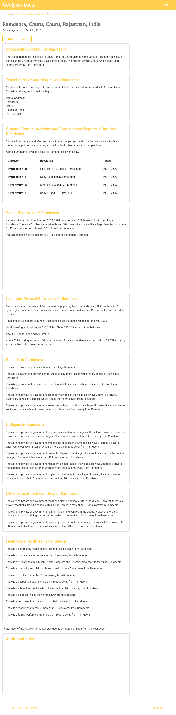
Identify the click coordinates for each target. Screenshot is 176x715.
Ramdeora (66, 14)
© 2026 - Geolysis (25, 708)
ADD (24, 38)
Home (6, 14)
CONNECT (11, 38)
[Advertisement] (66, 263)
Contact (157, 707)
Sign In (168, 4)
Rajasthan (29, 14)
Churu (41, 14)
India (16, 14)
